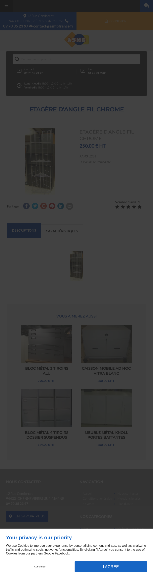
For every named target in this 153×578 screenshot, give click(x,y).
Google (49, 553)
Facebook (62, 553)
